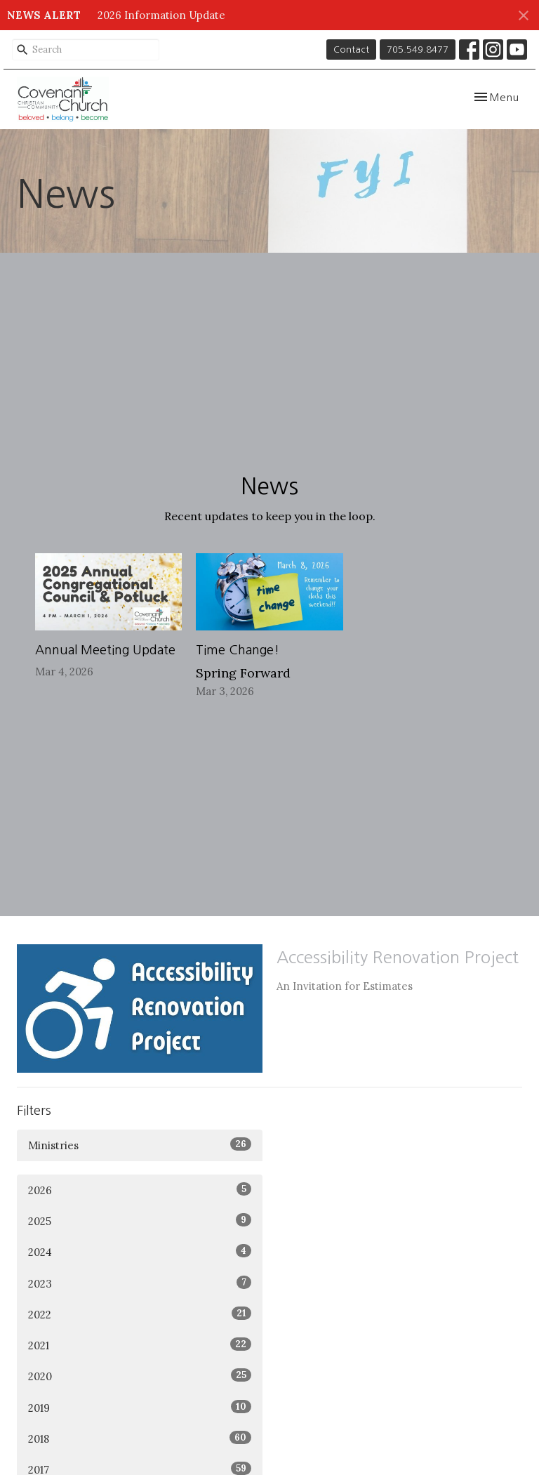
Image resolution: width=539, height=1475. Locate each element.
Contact (351, 49)
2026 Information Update (161, 15)
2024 (139, 1251)
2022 (139, 1314)
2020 (139, 1375)
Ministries (139, 1144)
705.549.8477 (417, 49)
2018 (139, 1438)
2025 (139, 1220)
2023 (139, 1283)
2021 (139, 1344)
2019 (139, 1407)
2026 (139, 1189)
